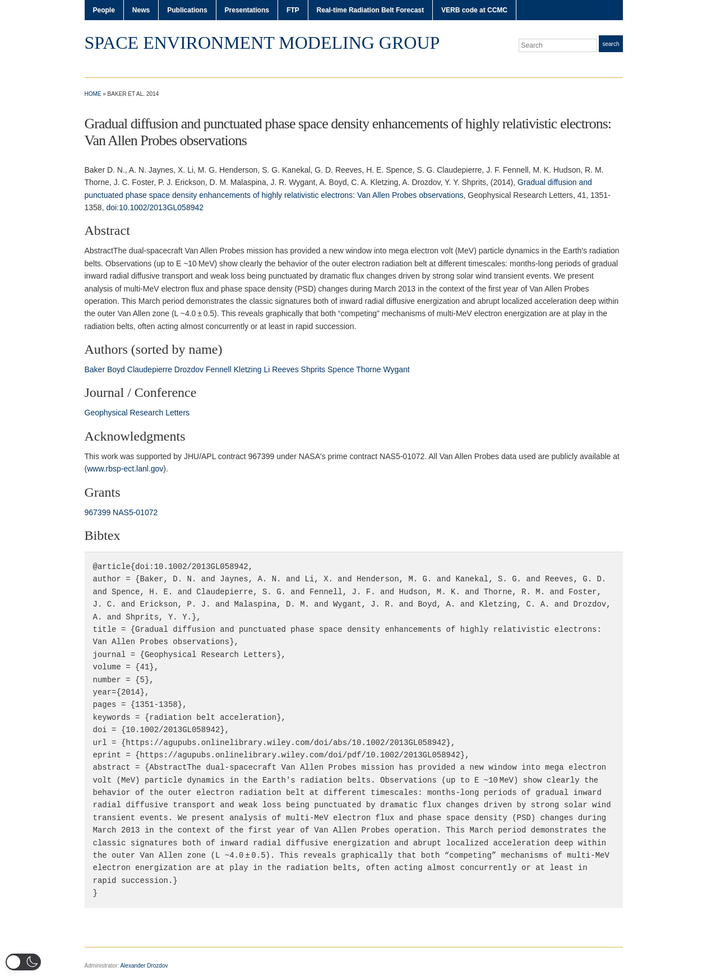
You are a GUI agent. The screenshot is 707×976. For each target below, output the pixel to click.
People (104, 10)
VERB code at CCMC (474, 10)
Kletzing (248, 369)
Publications (187, 10)
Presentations (247, 10)
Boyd (116, 369)
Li (267, 369)
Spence (340, 369)
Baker (95, 369)
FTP (293, 10)
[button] (23, 962)
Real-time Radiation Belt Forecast (370, 10)
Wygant (396, 369)
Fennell (219, 369)
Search (610, 44)
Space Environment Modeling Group (262, 43)
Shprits (313, 369)
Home (93, 94)
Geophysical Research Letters (137, 412)
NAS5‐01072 (135, 512)
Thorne (368, 369)
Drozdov (189, 369)
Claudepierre (149, 369)
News (141, 10)
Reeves (285, 369)
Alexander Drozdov (144, 966)
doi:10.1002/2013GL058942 (155, 207)
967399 (98, 512)
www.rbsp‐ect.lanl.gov (125, 468)
